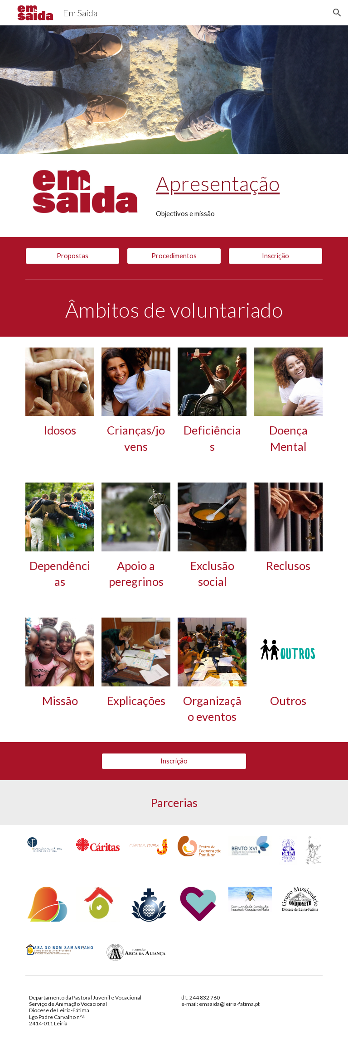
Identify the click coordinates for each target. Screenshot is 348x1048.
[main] (237, 183)
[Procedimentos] (173, 256)
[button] (337, 13)
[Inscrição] (275, 256)
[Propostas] (72, 256)
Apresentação (218, 183)
